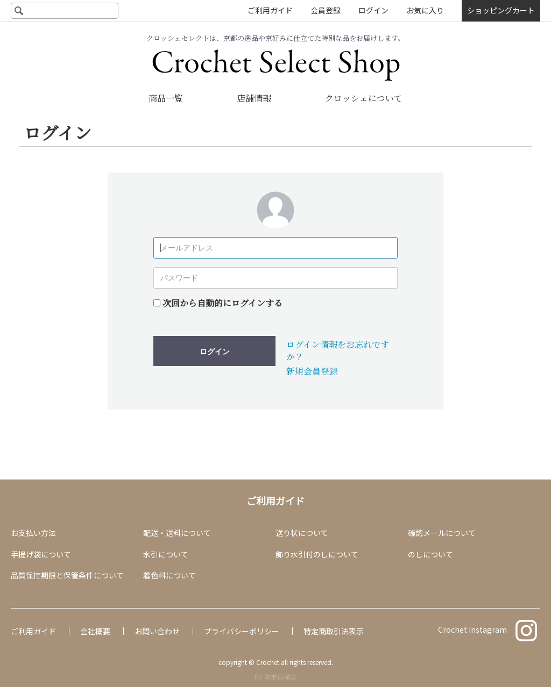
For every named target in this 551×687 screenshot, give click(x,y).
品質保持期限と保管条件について (67, 575)
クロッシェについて (363, 98)
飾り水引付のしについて (317, 554)
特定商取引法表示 (333, 631)
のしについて (430, 554)
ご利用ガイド (270, 10)
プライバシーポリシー (241, 631)
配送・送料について (177, 533)
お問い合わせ (157, 631)
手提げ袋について (41, 554)
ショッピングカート (501, 10)
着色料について (169, 575)
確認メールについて (442, 533)
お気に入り (425, 10)
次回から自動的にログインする (222, 303)
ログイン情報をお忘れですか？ (337, 350)
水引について (165, 554)
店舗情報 (254, 98)
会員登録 (325, 10)
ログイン (373, 10)
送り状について (302, 533)
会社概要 (95, 631)
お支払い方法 (33, 533)
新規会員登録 (312, 371)
